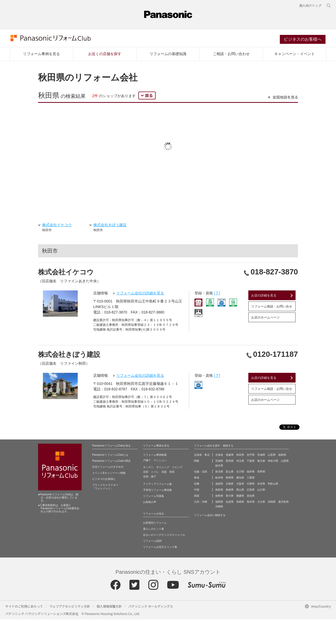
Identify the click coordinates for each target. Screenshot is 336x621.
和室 (172, 473)
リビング (177, 468)
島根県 (230, 491)
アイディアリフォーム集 (157, 485)
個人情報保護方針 (109, 608)
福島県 (282, 456)
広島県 (251, 491)
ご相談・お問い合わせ (231, 55)
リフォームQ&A (152, 542)
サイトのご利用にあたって (24, 608)
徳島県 (219, 497)
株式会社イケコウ (66, 274)
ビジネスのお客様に (104, 480)
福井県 (251, 473)
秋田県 (240, 456)
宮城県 (261, 456)
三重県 (251, 479)
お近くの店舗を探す (104, 55)
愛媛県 (240, 497)
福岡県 (219, 503)
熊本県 (251, 503)
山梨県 (285, 462)
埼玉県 (240, 462)
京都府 (230, 485)
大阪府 (240, 485)
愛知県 (240, 479)
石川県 (240, 473)
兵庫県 (251, 485)
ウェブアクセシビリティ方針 (69, 608)
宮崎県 (272, 503)
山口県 (261, 491)
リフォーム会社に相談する (209, 516)
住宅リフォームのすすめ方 (108, 468)
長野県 (261, 473)
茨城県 (219, 462)
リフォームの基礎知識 (168, 55)
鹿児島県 (283, 503)
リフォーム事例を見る (41, 55)
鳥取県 (219, 491)
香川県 (230, 497)
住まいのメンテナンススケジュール (164, 536)
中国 (196, 491)
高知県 (251, 497)
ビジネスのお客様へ (303, 40)
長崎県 (240, 503)
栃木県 (219, 467)
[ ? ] (217, 295)
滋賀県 (219, 485)
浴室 (145, 473)
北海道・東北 (202, 456)
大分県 (261, 503)
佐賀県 (230, 503)
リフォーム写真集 (153, 497)
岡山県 (240, 491)
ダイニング (162, 468)
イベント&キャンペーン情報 (108, 474)
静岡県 (230, 479)
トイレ (155, 473)
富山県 (230, 473)
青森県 (230, 456)
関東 (196, 462)
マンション (160, 461)
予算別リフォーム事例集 (157, 491)
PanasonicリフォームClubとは (110, 456)
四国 (196, 497)
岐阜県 (219, 479)
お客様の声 (149, 503)
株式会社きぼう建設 (69, 356)
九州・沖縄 (200, 503)
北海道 (219, 456)
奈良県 (261, 485)
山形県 (272, 456)
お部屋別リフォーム (155, 524)
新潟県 (219, 473)
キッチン (148, 468)
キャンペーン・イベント (294, 55)
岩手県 (251, 456)
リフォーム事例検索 (155, 456)
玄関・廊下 (149, 478)
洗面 (164, 473)
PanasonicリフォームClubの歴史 (111, 462)
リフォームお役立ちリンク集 (160, 548)
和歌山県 (273, 485)
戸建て (147, 461)
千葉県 (251, 462)
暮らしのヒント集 (153, 530)
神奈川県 (273, 462)
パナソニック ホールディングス (150, 608)
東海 (196, 479)
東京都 (261, 462)
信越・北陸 (200, 473)
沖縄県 (219, 508)
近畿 (196, 485)
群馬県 (230, 462)
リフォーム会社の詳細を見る (140, 295)
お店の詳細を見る (263, 297)
